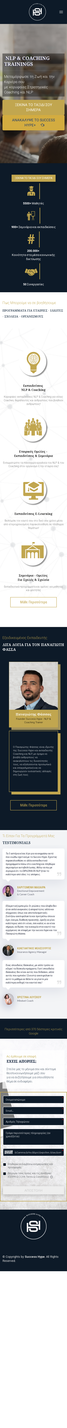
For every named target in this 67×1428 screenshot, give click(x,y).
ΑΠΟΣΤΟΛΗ (33, 1190)
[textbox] (33, 227)
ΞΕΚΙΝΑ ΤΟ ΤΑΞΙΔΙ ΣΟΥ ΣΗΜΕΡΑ (33, 107)
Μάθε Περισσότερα (33, 602)
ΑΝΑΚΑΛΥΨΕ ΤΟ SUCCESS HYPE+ (33, 122)
